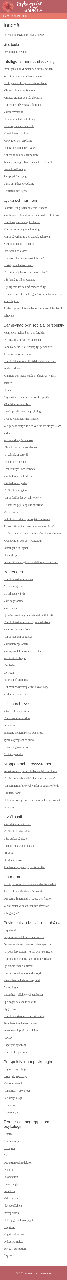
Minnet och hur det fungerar (20, 90)
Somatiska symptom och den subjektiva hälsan (30, 771)
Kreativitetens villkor (16, 133)
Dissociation (11, 1176)
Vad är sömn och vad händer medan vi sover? (30, 778)
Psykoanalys (11, 1112)
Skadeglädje (11, 555)
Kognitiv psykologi (15, 1069)
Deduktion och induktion (18, 1162)
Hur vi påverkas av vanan (18, 579)
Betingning (10, 1148)
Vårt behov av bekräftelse (18, 476)
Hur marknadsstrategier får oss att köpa (26, 686)
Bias (6, 1155)
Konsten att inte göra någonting (22, 229)
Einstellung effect (14, 1184)
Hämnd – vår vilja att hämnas (20, 447)
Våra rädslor (11, 607)
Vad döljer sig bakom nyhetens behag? (26, 272)
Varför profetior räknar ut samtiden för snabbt (30, 884)
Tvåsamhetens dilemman (18, 354)
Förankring (10, 1191)
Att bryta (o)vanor (14, 586)
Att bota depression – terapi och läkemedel (28, 951)
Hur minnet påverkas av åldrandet (23, 104)
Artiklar (16, 15)
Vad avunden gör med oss (18, 440)
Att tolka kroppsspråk (16, 454)
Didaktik (9, 1169)
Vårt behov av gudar (15, 483)
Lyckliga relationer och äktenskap (23, 339)
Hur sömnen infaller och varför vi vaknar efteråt (31, 785)
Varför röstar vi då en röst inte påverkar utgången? (32, 533)
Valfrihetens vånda (14, 593)
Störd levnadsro (13, 860)
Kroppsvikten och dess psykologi (23, 540)
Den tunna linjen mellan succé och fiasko (27, 898)
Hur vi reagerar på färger (18, 636)
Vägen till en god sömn (17, 711)
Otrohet (8, 389)
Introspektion (11, 1212)
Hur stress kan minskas (17, 718)
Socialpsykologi (13, 1097)
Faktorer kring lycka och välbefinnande (26, 207)
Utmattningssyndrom (16, 747)
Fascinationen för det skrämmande (23, 891)
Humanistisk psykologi (17, 1090)
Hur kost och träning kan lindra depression (28, 958)
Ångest (8, 1255)
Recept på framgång (15, 176)
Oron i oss (9, 725)
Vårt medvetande (13, 111)
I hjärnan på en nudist (16, 679)
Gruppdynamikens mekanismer (21, 418)
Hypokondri (10, 930)
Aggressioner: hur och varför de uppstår (26, 397)
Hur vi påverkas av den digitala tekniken (27, 236)
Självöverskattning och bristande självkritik (28, 615)
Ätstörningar (11, 987)
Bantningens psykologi (17, 629)
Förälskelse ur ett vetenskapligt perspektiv (28, 346)
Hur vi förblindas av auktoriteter (22, 497)
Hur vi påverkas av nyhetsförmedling (25, 1016)
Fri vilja (8, 852)
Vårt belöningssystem (16, 643)
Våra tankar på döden (16, 838)
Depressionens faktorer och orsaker (24, 937)
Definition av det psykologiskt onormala (27, 519)
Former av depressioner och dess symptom (28, 944)
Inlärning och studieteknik (19, 126)
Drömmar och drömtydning (19, 119)
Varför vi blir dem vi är (17, 831)
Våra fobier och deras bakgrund (22, 980)
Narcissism (10, 665)
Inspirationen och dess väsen (20, 147)
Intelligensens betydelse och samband (25, 83)
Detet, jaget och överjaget (18, 1220)
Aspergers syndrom (15, 1044)
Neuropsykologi (13, 1083)
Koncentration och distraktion (21, 154)
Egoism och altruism (15, 461)
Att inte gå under (13, 754)
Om (25, 15)
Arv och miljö (12, 1141)
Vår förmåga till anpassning (19, 279)
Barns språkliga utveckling (19, 183)
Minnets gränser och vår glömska (23, 97)
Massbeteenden (12, 512)
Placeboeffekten (13, 1205)
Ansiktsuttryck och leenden (19, 468)
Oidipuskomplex (13, 1241)
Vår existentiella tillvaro (17, 824)
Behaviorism (11, 1104)
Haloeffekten (11, 1198)
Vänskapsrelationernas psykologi (22, 411)
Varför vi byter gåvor (16, 490)
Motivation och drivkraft (18, 140)
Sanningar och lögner (16, 547)
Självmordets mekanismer (18, 965)
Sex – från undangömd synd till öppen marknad (31, 562)
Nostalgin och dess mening (19, 243)
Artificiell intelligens (16, 190)
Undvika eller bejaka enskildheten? (24, 258)
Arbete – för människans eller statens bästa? (29, 526)
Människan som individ (17, 404)
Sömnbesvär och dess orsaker (20, 1023)
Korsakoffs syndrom (15, 1052)
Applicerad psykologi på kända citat (24, 867)
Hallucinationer (12, 792)
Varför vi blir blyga (15, 658)
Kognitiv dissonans (15, 1234)
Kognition (9, 1227)
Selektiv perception (15, 1248)
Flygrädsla (10, 1009)
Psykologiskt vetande (16, 51)
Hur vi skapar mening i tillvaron (22, 222)
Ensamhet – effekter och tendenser (23, 994)
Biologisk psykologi (15, 1076)
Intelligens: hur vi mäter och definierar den (28, 68)
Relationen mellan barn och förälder (24, 332)
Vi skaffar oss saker (15, 694)
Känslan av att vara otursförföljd (22, 973)
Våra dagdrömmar (14, 600)
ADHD (8, 1037)
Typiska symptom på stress (19, 739)
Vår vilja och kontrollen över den (23, 651)
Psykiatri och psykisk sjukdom (21, 1030)
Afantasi (8, 1133)
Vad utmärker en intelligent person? (24, 76)
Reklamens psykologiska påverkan (23, 504)
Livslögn (9, 672)
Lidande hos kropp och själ (19, 845)
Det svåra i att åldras (15, 250)
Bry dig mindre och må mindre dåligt (25, 286)
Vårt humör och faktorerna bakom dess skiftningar (32, 215)
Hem (6, 15)
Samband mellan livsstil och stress (23, 732)
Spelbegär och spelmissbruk (20, 1001)
